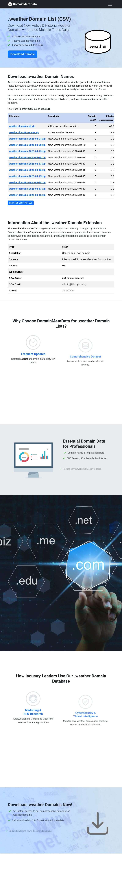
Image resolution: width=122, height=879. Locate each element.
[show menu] (110, 4)
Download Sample (22, 54)
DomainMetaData (22, 4)
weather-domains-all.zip (22, 126)
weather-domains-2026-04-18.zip (27, 157)
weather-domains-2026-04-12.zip (27, 195)
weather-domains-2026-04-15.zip (27, 176)
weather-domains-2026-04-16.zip (27, 170)
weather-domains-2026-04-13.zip (27, 188)
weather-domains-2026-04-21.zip (27, 138)
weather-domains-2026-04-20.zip (27, 145)
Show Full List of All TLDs (20, 202)
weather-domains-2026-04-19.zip (27, 151)
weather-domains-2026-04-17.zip (27, 163)
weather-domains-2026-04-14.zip (27, 182)
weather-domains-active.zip (24, 132)
